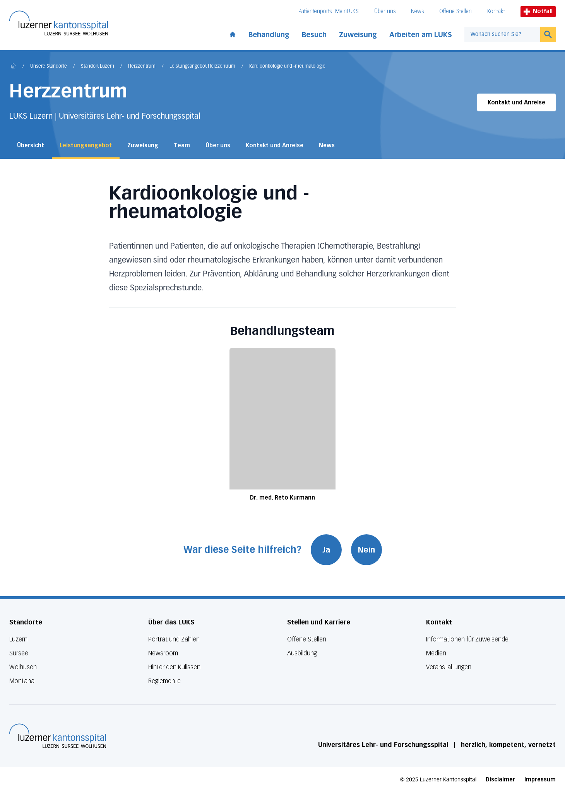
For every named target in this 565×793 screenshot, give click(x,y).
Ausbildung (302, 653)
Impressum (540, 779)
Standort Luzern (97, 66)
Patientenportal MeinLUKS (328, 11)
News (417, 11)
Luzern (18, 639)
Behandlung (268, 35)
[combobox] (502, 34)
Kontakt (496, 11)
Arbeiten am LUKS (420, 35)
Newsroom (163, 653)
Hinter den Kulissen (174, 667)
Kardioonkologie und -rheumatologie (287, 66)
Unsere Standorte (48, 66)
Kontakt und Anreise (516, 102)
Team (182, 145)
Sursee (18, 653)
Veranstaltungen (448, 667)
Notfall (538, 11)
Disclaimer (500, 779)
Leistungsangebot (86, 145)
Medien (436, 653)
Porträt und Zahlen (174, 639)
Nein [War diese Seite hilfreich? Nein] (366, 549)
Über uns (385, 11)
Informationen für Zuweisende (467, 639)
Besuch (314, 35)
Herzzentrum (142, 66)
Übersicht (30, 145)
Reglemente (164, 681)
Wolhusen (23, 667)
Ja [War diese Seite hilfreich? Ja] (326, 549)
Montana (21, 681)
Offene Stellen (455, 11)
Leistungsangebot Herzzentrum (202, 66)
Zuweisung (358, 35)
